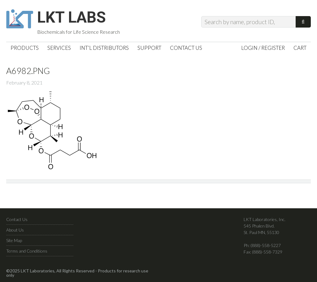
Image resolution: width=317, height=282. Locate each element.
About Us (15, 229)
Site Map (14, 240)
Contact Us (17, 219)
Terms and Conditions (26, 251)
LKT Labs (71, 17)
